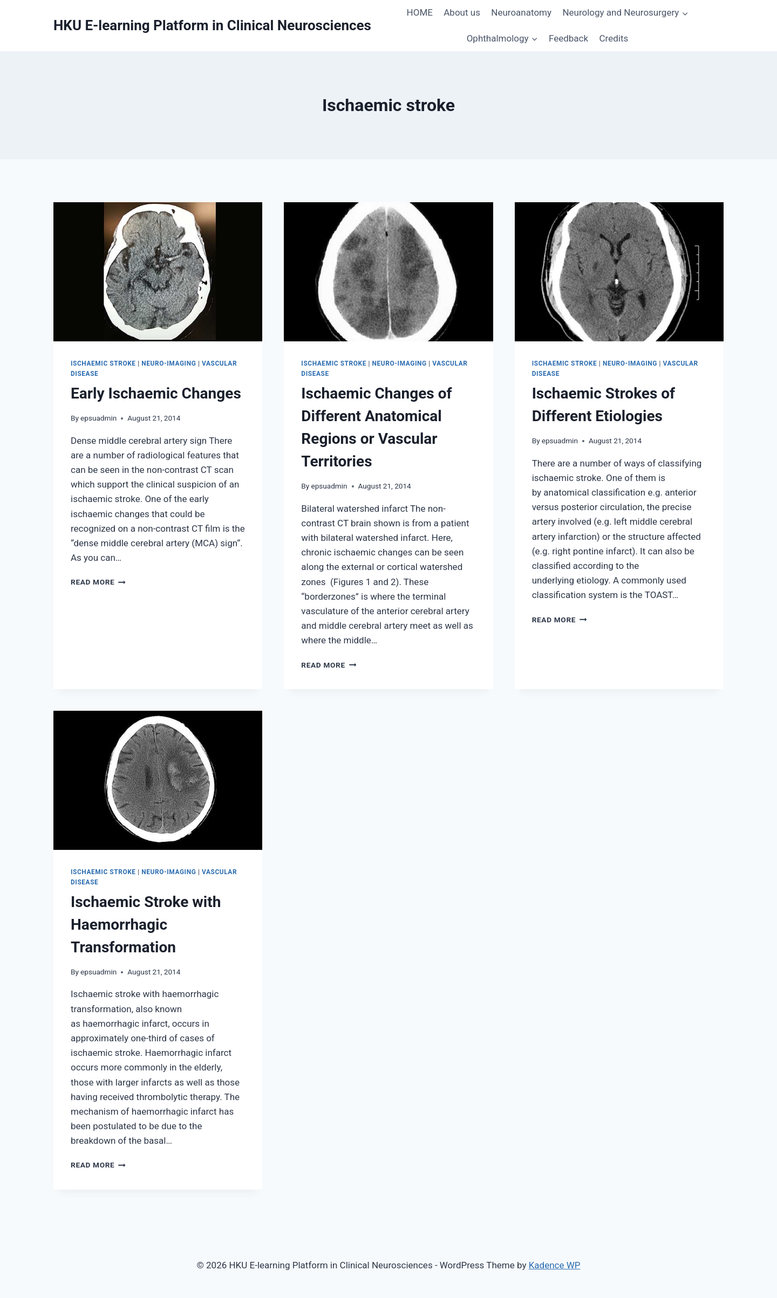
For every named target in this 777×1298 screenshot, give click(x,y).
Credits (614, 38)
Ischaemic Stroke (103, 363)
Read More (98, 582)
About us (462, 12)
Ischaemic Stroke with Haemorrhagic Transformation (146, 924)
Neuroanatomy (521, 12)
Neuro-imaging (168, 363)
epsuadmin (98, 418)
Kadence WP (555, 1265)
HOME (420, 12)
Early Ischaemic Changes (156, 393)
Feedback (568, 38)
